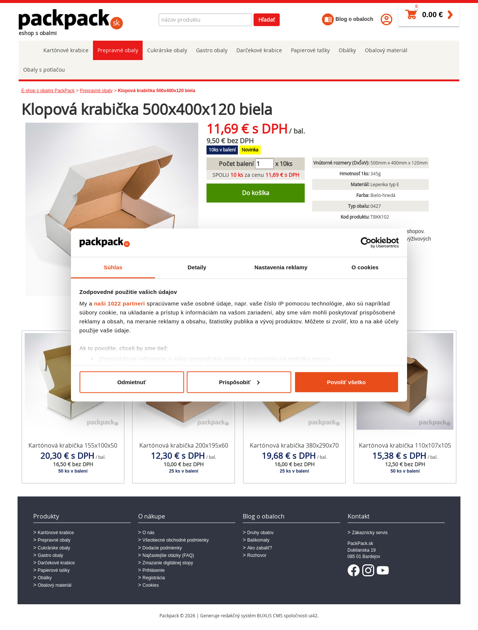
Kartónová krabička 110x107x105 (405, 445)
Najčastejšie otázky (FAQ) (168, 555)
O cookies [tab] (365, 267)
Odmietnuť (131, 382)
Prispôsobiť (239, 382)
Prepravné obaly (117, 50)
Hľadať (266, 19)
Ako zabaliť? (259, 548)
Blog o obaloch (347, 19)
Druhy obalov (260, 532)
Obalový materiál (386, 50)
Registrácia (154, 577)
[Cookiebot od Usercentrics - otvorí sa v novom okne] (366, 242)
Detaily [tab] (197, 267)
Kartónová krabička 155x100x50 (72, 445)
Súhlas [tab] (113, 267)
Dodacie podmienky (162, 548)
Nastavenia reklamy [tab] (281, 267)
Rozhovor (256, 555)
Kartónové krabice (66, 50)
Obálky (347, 50)
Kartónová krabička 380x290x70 (294, 445)
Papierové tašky (310, 50)
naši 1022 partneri (119, 303)
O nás (149, 532)
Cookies (151, 585)
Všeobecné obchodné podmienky (176, 540)
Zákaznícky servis (370, 532)
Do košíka (255, 193)
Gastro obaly (211, 50)
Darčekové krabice (259, 50)
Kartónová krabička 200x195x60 (183, 445)
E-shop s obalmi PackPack (48, 90)
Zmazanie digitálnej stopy (168, 562)
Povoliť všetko (346, 382)
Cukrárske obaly (167, 50)
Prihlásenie (154, 570)
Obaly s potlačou (44, 69)
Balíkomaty (258, 540)
